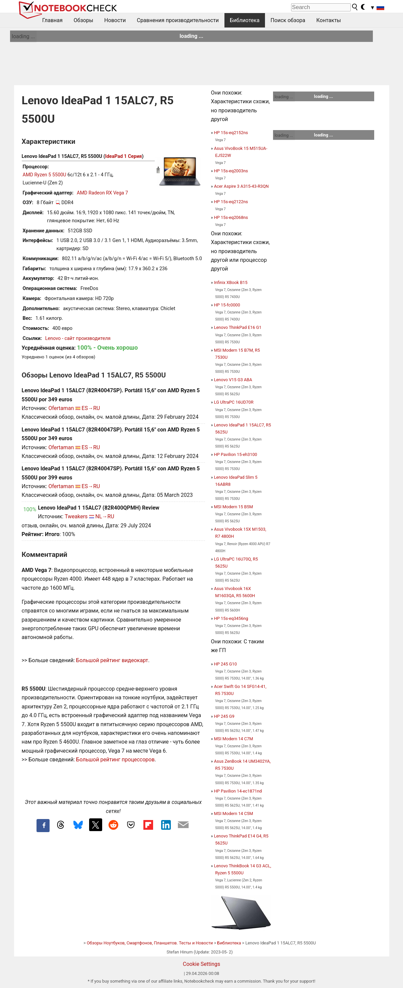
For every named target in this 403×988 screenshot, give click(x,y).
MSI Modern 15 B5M (233, 506)
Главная (52, 20)
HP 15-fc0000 (227, 304)
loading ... (23, 36)
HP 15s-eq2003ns (231, 170)
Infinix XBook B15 (231, 282)
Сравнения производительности (178, 20)
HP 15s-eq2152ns (231, 132)
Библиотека (245, 20)
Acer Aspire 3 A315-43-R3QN (241, 186)
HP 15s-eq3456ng (231, 618)
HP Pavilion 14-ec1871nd (238, 791)
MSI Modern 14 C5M (233, 813)
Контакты (328, 20)
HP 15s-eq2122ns (231, 201)
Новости (115, 20)
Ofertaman (61, 408)
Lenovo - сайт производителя (78, 338)
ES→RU (91, 408)
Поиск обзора (288, 20)
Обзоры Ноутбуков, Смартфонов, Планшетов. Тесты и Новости (150, 942)
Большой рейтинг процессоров (115, 759)
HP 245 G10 (225, 663)
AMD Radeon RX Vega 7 (102, 193)
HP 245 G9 (224, 716)
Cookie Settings (201, 964)
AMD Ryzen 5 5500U (44, 175)
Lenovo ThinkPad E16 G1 (238, 327)
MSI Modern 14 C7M (233, 738)
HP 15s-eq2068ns (231, 217)
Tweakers (76, 516)
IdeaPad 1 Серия (123, 156)
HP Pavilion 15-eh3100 (235, 454)
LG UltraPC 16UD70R (234, 402)
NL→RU (104, 516)
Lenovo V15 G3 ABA (233, 379)
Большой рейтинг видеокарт (112, 660)
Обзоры (83, 20)
